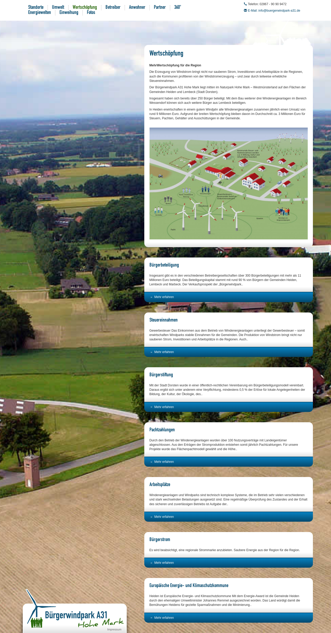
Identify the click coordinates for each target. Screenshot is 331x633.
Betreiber (113, 7)
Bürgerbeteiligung (164, 265)
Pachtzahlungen (162, 430)
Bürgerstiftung (161, 375)
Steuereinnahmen (163, 320)
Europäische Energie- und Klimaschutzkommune (188, 586)
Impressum (114, 629)
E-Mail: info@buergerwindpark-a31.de (274, 10)
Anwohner (137, 7)
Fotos (91, 12)
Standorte (35, 7)
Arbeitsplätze (159, 485)
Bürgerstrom (159, 540)
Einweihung (68, 12)
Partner (160, 7)
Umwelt (58, 7)
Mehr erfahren (164, 297)
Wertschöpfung (85, 7)
